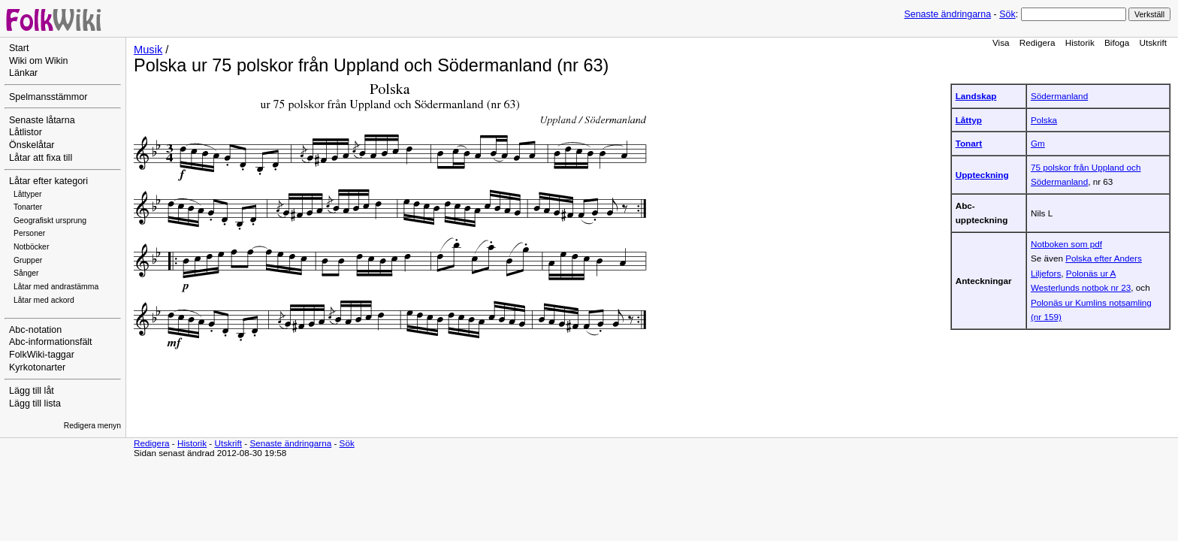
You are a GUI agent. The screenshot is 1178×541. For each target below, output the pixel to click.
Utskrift (1153, 42)
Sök (1007, 14)
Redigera (1037, 42)
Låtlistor (25, 132)
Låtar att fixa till (40, 158)
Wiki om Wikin (38, 61)
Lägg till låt (31, 390)
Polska (1044, 120)
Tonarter (28, 207)
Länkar (23, 73)
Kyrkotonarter (37, 367)
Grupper (28, 260)
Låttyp (969, 120)
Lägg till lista (35, 403)
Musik (148, 50)
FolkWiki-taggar (41, 354)
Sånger (26, 273)
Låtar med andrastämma (56, 287)
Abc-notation (35, 330)
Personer (29, 233)
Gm (1038, 143)
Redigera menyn (92, 426)
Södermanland (1059, 96)
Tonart (969, 143)
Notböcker (31, 247)
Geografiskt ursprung (50, 220)
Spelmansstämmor (48, 97)
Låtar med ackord (44, 300)
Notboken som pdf (1066, 244)
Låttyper (28, 194)
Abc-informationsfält (50, 342)
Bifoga (1116, 42)
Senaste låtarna (42, 120)
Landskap (976, 96)
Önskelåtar (32, 145)
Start (19, 48)
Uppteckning (982, 175)
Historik (1080, 42)
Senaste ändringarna (947, 14)
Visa (1001, 42)
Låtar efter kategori (48, 181)
